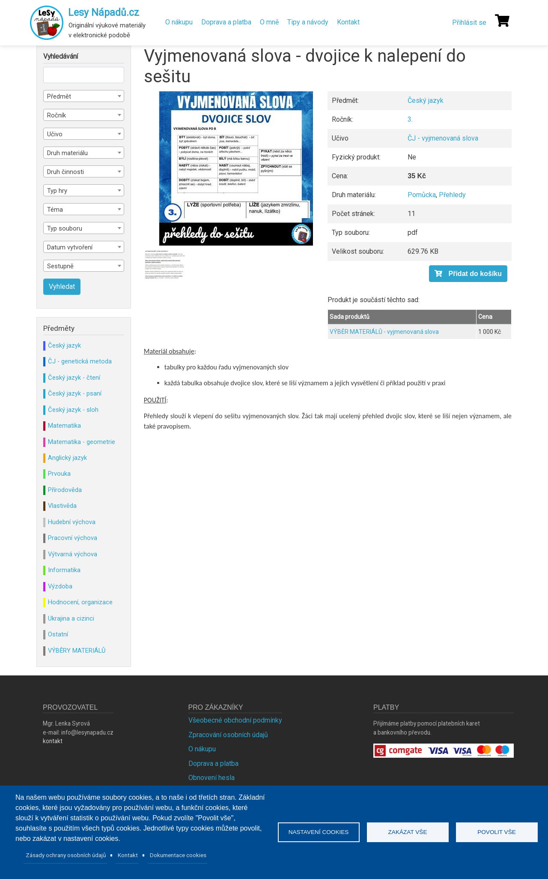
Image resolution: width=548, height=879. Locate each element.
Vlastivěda (62, 506)
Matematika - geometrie (81, 442)
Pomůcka (422, 195)
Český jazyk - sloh (73, 410)
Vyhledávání (60, 56)
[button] (236, 168)
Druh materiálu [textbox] (67, 153)
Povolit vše (496, 832)
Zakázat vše (407, 832)
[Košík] (502, 20)
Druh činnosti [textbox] (65, 172)
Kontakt (348, 22)
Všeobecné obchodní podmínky (235, 720)
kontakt (53, 741)
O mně (269, 22)
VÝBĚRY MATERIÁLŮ (76, 650)
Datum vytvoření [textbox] (69, 247)
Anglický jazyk (67, 458)
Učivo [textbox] (55, 134)
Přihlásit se (469, 22)
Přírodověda (65, 490)
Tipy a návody (307, 22)
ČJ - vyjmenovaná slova (443, 138)
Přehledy (452, 195)
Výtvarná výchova (72, 554)
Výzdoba (60, 586)
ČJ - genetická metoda (80, 361)
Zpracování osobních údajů (228, 735)
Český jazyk (426, 100)
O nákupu (179, 22)
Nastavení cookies (319, 832)
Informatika (64, 570)
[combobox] (83, 96)
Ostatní (58, 634)
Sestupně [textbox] (60, 266)
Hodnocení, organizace (80, 602)
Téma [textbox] (55, 209)
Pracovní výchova (72, 538)
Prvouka (59, 473)
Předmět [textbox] (59, 96)
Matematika (64, 425)
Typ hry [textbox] (57, 191)
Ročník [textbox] (56, 115)
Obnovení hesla (211, 778)
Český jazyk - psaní (74, 393)
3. (410, 119)
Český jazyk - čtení (74, 377)
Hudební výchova (71, 522)
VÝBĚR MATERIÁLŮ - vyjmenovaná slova (384, 331)
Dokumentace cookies (178, 855)
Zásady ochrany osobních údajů (66, 855)
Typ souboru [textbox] (64, 228)
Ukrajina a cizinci (71, 618)
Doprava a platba (226, 22)
